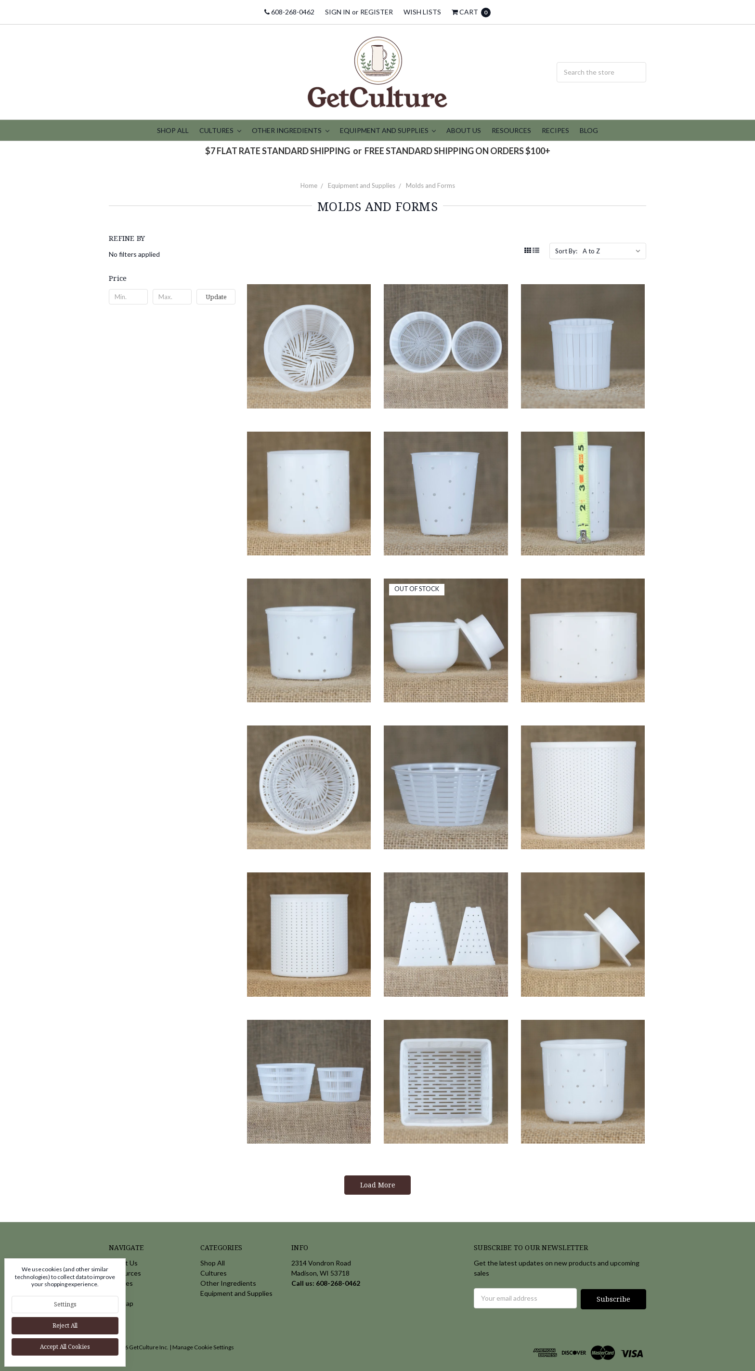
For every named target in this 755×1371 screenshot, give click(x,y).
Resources (511, 130)
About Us (463, 130)
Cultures (220, 130)
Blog (589, 130)
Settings (65, 1304)
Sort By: (566, 251)
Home (308, 185)
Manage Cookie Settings (203, 1346)
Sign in (337, 12)
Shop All (173, 130)
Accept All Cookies (65, 1347)
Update (216, 296)
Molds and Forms (430, 185)
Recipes (555, 130)
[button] (172, 278)
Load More (377, 1184)
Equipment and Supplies (388, 130)
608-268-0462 (289, 12)
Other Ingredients (290, 130)
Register (376, 12)
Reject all (65, 1325)
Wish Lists (422, 12)
